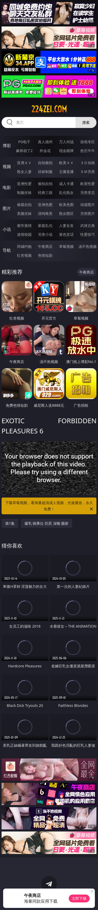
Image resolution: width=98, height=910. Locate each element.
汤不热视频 (87, 246)
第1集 (10, 523)
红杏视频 (24, 255)
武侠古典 (87, 225)
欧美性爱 (87, 183)
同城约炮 (24, 246)
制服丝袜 (24, 192)
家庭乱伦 (45, 225)
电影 (7, 187)
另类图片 (87, 213)
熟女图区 (66, 213)
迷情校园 (24, 234)
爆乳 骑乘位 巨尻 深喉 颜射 (47, 523)
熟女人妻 (24, 171)
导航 (7, 250)
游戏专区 (87, 141)
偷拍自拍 (45, 183)
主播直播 (66, 171)
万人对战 (66, 141)
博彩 (7, 145)
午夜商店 (45, 246)
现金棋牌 (66, 150)
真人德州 (45, 141)
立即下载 (79, 898)
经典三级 (45, 192)
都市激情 (24, 225)
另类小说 (45, 234)
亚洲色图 (45, 204)
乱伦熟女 (66, 192)
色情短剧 (45, 255)
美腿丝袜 (24, 213)
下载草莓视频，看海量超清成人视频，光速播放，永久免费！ (49, 506)
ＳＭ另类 (87, 171)
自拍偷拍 (45, 162)
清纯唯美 (45, 213)
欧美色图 (66, 204)
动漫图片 (87, 204)
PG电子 (24, 141)
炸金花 (45, 150)
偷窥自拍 (24, 204)
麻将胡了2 (24, 150)
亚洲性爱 (24, 183)
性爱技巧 (87, 234)
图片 (7, 208)
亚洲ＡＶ (24, 162)
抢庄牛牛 (87, 150)
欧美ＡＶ (66, 162)
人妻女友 (66, 225)
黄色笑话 (66, 234)
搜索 (86, 122)
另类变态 (87, 192)
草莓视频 (66, 246)
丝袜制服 (45, 171)
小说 (7, 229)
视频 (7, 166)
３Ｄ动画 (87, 162)
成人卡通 (66, 183)
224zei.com (49, 109)
